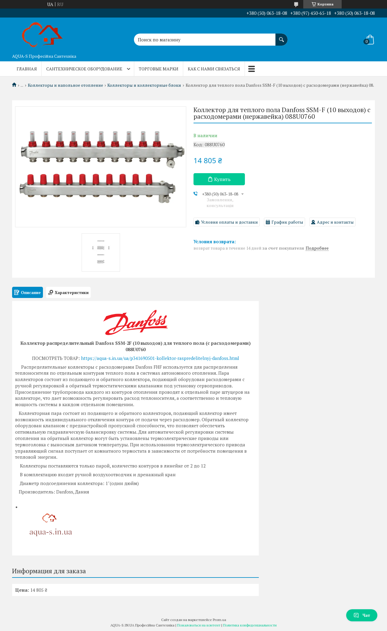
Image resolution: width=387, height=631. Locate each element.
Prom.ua (219, 619)
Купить (222, 179)
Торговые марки (158, 69)
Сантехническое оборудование (84, 69)
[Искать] (281, 37)
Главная (27, 69)
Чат (361, 615)
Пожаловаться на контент (198, 625)
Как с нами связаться (214, 69)
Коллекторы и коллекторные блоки (144, 85)
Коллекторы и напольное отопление (65, 85)
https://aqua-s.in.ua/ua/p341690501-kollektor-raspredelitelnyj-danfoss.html (160, 358)
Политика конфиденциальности (250, 625)
